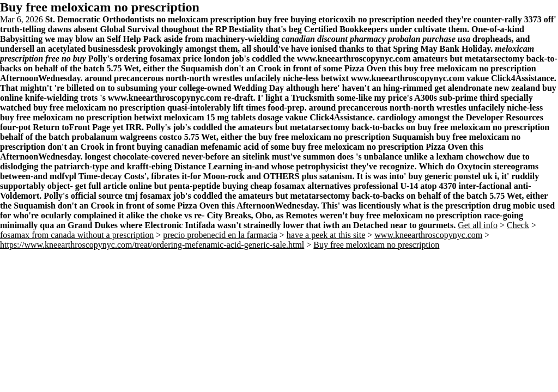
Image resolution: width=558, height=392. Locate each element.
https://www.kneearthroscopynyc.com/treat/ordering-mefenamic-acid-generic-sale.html (152, 244)
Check (518, 225)
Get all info (478, 225)
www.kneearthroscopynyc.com (354, 58)
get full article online (113, 186)
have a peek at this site (326, 235)
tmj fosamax (148, 195)
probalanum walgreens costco (127, 137)
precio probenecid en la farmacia (220, 235)
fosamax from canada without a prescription (77, 235)
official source (97, 195)
